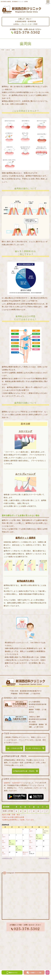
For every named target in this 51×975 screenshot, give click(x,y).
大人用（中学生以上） (34, 748)
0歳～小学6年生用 (13, 748)
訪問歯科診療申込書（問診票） (24, 771)
